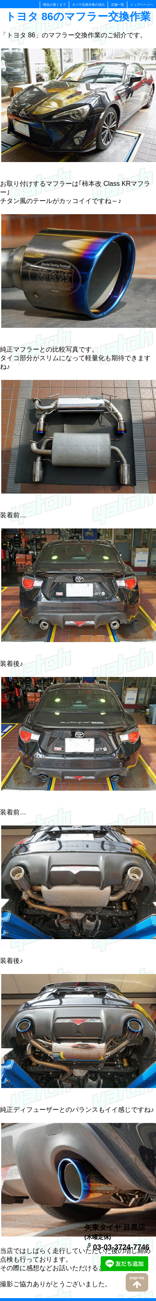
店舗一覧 (117, 5)
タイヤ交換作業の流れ (88, 5)
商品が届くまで (54, 5)
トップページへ (141, 5)
